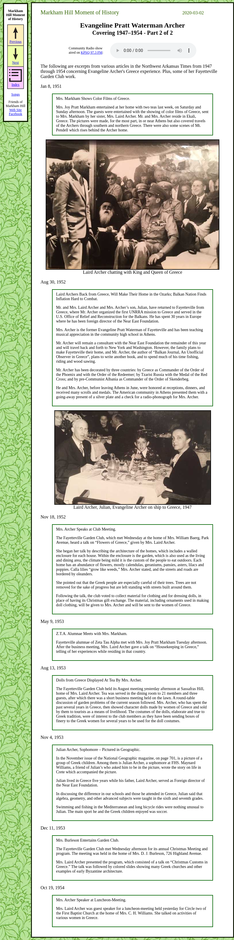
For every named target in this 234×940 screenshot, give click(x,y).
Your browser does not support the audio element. (153, 50)
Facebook (15, 114)
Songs (15, 94)
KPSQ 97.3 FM (91, 53)
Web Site (15, 110)
